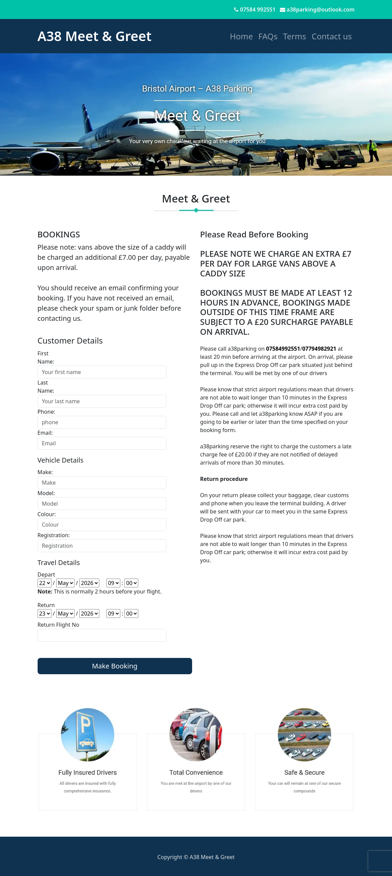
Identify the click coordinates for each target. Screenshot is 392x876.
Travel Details (59, 562)
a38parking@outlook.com (320, 9)
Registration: (50, 535)
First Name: (46, 357)
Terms (294, 36)
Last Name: (46, 386)
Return (46, 605)
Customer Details (70, 340)
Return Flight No (58, 624)
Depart (46, 574)
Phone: (46, 411)
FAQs (267, 36)
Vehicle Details (61, 460)
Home (241, 36)
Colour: (47, 514)
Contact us (332, 36)
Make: (45, 472)
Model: (46, 493)
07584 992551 (258, 9)
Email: (45, 432)
